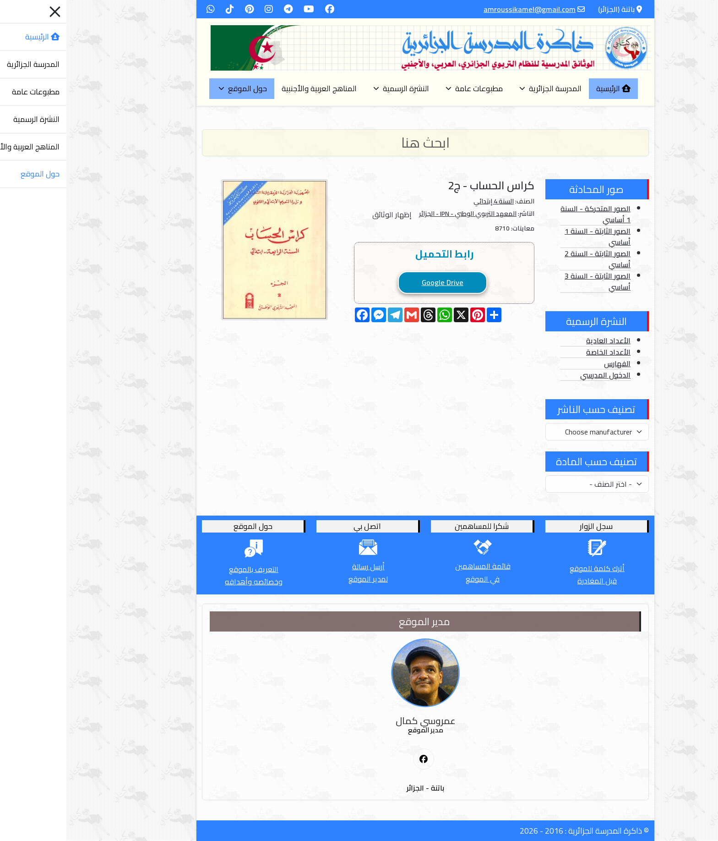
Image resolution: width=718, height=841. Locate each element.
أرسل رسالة (302, 566)
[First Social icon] (357, 759)
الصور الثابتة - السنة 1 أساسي (531, 236)
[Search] (359, 142)
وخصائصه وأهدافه (187, 581)
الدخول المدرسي (539, 375)
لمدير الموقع (301, 579)
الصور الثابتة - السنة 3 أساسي (531, 281)
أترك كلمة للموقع (530, 568)
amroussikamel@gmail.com (463, 9)
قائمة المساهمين (416, 566)
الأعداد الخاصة (542, 352)
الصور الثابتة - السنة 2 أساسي (531, 259)
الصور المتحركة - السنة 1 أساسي (529, 214)
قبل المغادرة (530, 581)
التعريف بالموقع (187, 569)
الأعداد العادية (542, 340)
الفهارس (551, 363)
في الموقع (416, 579)
